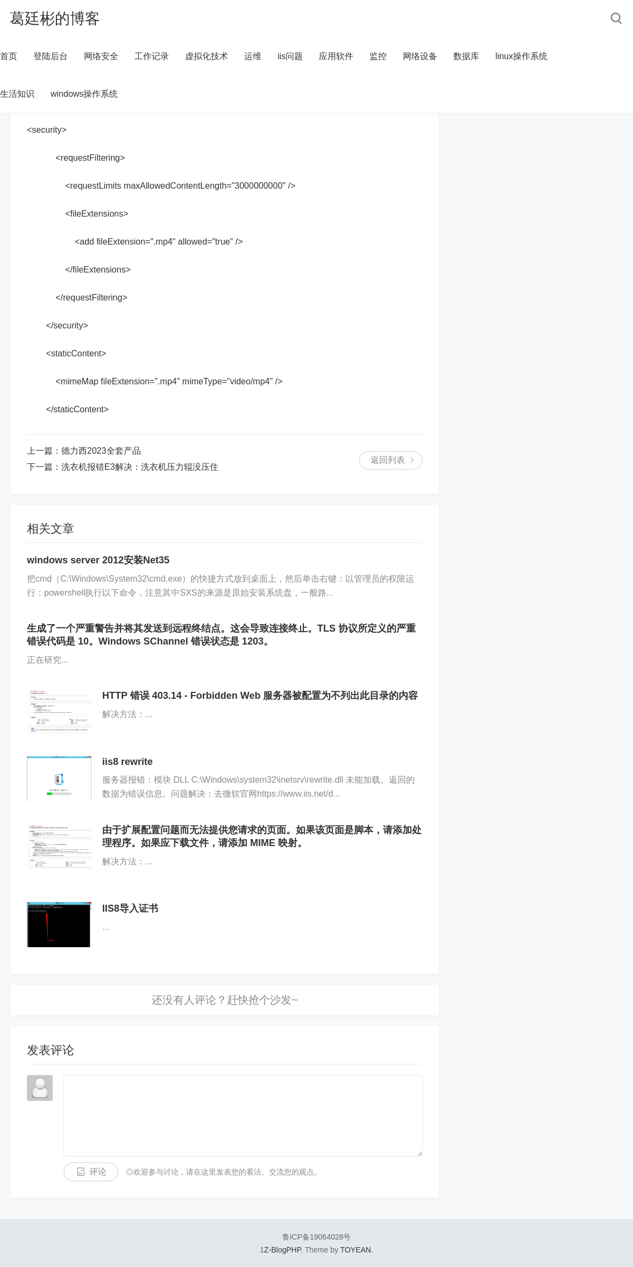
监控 (378, 56)
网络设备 (420, 56)
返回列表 (388, 459)
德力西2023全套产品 (101, 450)
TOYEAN (355, 1249)
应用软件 (336, 56)
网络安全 (101, 56)
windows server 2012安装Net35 (98, 560)
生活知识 (17, 93)
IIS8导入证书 (130, 908)
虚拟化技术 (206, 56)
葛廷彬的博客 (55, 18)
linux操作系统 (521, 56)
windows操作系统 (84, 93)
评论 (97, 1171)
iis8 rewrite (127, 761)
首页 (8, 56)
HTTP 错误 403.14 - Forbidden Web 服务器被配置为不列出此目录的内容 (260, 695)
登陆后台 (50, 56)
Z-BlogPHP (282, 1249)
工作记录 (151, 56)
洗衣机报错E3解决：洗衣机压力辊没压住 (139, 466)
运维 (252, 56)
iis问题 (290, 56)
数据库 (466, 56)
